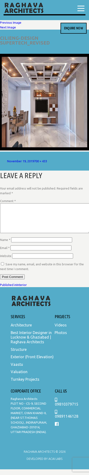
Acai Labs (55, 464)
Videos (61, 331)
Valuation (19, 377)
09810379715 (66, 407)
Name (5, 245)
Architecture (21, 331)
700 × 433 (40, 161)
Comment (8, 201)
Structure (19, 355)
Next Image (8, 27)
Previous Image (10, 22)
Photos (61, 338)
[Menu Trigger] (80, 8)
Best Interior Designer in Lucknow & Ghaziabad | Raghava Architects (31, 343)
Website (5, 261)
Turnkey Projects (25, 385)
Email (5, 253)
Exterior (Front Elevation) (32, 362)
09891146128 (66, 420)
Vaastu (17, 370)
